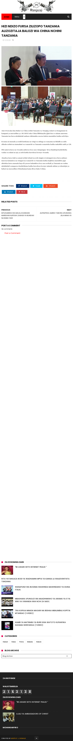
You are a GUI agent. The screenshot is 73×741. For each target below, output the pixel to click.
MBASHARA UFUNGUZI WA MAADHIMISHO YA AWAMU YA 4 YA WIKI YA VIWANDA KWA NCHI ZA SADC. (42, 600)
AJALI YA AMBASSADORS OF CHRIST (32, 713)
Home (6, 17)
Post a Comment (12, 233)
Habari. (39, 642)
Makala (30, 642)
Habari (5, 642)
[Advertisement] (36, 256)
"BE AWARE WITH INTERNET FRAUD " (31, 567)
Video (13, 642)
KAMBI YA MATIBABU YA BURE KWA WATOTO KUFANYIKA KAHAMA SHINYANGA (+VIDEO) (40, 623)
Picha (21, 642)
